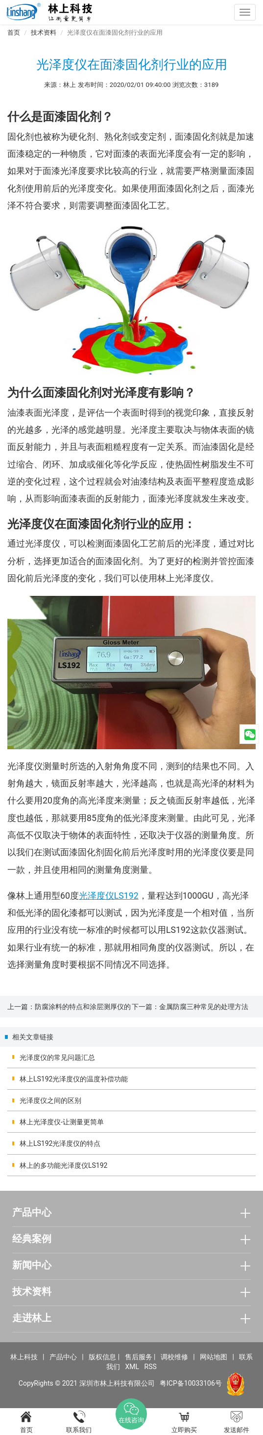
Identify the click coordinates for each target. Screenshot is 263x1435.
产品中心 (63, 1357)
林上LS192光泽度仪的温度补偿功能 (74, 1079)
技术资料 (43, 32)
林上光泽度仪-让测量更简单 (62, 1122)
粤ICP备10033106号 (191, 1383)
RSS (150, 1367)
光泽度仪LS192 (109, 896)
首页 (13, 32)
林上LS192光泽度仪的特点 (60, 1143)
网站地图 (213, 1357)
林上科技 (24, 1357)
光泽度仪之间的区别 (50, 1100)
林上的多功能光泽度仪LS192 (63, 1165)
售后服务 (138, 1357)
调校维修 (174, 1357)
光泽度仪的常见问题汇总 (57, 1057)
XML (132, 1367)
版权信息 (102, 1357)
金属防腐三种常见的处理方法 (203, 1007)
